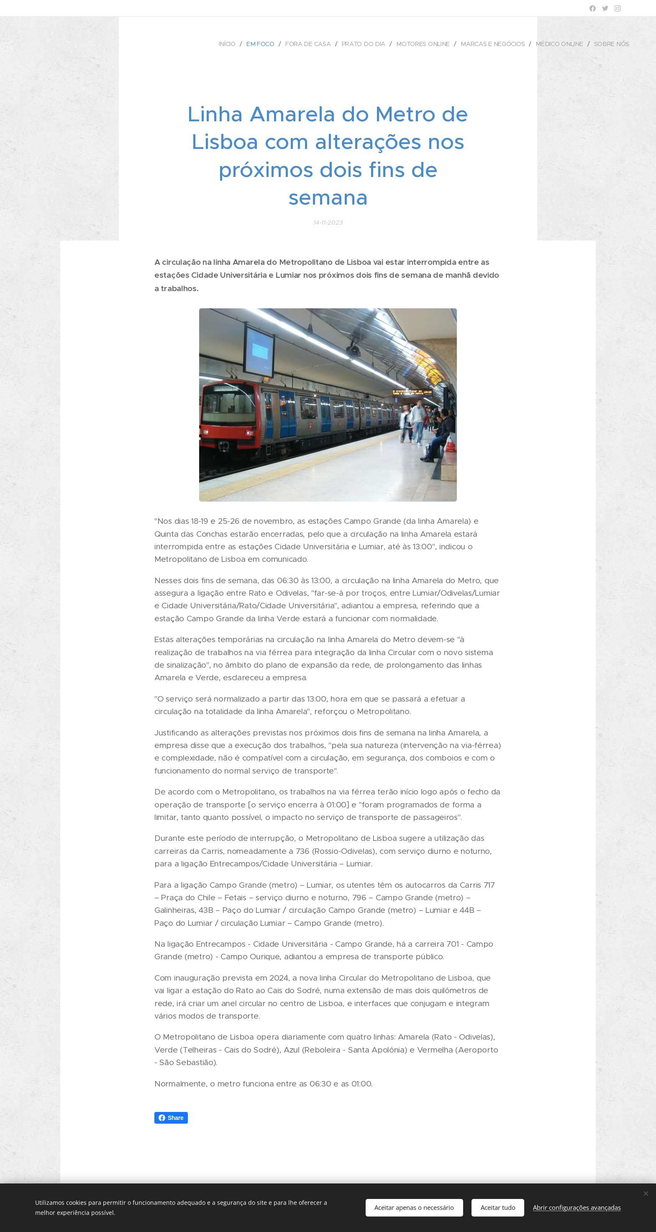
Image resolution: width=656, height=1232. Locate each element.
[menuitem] (233, 43)
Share (171, 1117)
